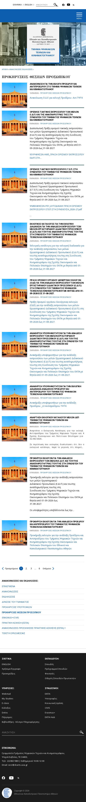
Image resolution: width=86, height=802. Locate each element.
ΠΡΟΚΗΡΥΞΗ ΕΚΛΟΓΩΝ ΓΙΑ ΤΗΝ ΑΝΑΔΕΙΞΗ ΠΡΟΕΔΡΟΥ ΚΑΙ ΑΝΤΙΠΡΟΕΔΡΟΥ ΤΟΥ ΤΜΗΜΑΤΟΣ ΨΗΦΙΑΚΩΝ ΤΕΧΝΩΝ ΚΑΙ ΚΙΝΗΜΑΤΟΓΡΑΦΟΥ (57, 524)
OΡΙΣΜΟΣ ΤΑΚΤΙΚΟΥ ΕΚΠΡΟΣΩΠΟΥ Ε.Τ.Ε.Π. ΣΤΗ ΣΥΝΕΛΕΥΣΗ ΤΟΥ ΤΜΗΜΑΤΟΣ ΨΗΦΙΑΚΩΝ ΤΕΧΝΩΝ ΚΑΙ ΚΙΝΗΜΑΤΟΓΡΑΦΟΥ (55, 172)
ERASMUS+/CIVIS (10, 617)
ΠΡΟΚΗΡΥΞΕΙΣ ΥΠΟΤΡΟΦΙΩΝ (17, 607)
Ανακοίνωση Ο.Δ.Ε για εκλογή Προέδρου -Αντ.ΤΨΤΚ (56, 97)
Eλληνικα (17, 4)
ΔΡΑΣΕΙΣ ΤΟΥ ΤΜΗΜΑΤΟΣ (15, 601)
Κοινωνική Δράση (54, 703)
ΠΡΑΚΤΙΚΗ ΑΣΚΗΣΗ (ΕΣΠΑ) (15, 622)
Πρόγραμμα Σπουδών (56, 669)
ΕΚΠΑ (47, 694)
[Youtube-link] (68, 5)
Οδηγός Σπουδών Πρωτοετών (60, 678)
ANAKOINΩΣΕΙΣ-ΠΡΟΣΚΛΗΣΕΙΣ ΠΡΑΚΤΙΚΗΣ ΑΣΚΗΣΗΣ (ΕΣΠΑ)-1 (34, 627)
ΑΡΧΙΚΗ (5, 69)
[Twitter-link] (74, 5)
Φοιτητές (49, 673)
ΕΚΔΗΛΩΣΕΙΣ (8, 596)
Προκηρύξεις (8, 673)
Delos (5, 712)
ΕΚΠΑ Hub (50, 717)
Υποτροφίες (51, 698)
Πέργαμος (7, 717)
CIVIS (47, 707)
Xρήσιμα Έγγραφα (11, 669)
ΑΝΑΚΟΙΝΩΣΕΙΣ (10, 591)
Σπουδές (49, 664)
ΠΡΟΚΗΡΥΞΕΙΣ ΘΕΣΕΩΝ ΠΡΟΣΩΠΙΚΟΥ (21, 612)
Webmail (6, 694)
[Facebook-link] (63, 5)
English (28, 4)
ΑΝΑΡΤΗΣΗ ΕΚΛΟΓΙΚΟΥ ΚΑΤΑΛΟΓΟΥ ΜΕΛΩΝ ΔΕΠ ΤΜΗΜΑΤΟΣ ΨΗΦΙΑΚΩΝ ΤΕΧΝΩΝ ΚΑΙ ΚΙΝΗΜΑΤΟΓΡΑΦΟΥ (54, 420)
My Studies (7, 698)
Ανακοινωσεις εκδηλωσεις (20, 69)
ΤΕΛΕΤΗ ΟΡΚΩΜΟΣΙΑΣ (13, 633)
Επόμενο (50, 568)
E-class (5, 703)
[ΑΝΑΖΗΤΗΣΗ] (47, 4)
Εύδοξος (6, 707)
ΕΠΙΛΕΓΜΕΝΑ (8, 586)
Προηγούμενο (10, 568)
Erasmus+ (50, 712)
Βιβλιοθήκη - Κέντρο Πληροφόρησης (20, 721)
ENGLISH (6, 664)
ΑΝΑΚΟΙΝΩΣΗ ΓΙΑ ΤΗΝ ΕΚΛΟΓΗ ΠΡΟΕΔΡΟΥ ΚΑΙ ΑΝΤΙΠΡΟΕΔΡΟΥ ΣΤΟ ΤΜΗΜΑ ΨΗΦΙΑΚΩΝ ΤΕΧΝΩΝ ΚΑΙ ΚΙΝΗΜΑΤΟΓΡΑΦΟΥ (55, 86)
